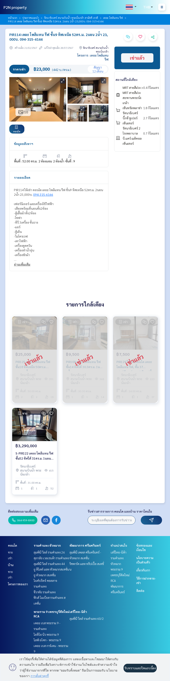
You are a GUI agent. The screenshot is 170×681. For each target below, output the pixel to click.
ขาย (10, 552)
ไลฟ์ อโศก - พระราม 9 (47, 640)
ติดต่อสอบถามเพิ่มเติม (23, 511)
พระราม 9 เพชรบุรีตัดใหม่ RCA (120, 574)
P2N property (15, 7)
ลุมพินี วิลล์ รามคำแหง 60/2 (87, 618)
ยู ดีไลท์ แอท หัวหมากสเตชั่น (51, 569)
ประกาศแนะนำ (30, 17)
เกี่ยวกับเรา (143, 570)
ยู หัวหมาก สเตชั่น (45, 575)
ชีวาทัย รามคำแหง (45, 592)
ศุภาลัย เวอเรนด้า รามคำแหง (51, 558)
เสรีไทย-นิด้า (78, 612)
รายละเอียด (22, 177)
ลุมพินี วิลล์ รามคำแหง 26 (49, 552)
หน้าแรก (12, 17)
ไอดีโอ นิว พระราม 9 (46, 634)
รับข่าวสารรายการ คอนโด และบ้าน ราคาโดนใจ (120, 511)
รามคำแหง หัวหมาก (47, 545)
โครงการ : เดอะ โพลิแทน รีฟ (92, 57)
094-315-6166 (43, 194)
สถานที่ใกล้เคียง (126, 80)
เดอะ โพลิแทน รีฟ (113, 17)
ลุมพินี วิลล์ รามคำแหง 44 (49, 564)
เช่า (10, 558)
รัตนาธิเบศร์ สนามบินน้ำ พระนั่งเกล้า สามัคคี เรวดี (71, 17)
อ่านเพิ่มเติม (22, 264)
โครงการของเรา (18, 584)
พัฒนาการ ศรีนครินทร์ (85, 545)
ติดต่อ (140, 591)
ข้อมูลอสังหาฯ (23, 144)
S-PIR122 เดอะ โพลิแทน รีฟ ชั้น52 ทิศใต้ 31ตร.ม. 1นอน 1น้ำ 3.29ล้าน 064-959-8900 (34, 456)
